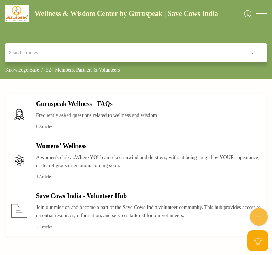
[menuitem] (248, 13)
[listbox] (252, 52)
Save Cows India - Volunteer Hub (81, 195)
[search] (121, 52)
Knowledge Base (22, 70)
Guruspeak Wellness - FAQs (74, 103)
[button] (261, 13)
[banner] (136, 39)
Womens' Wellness (61, 145)
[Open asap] (257, 240)
